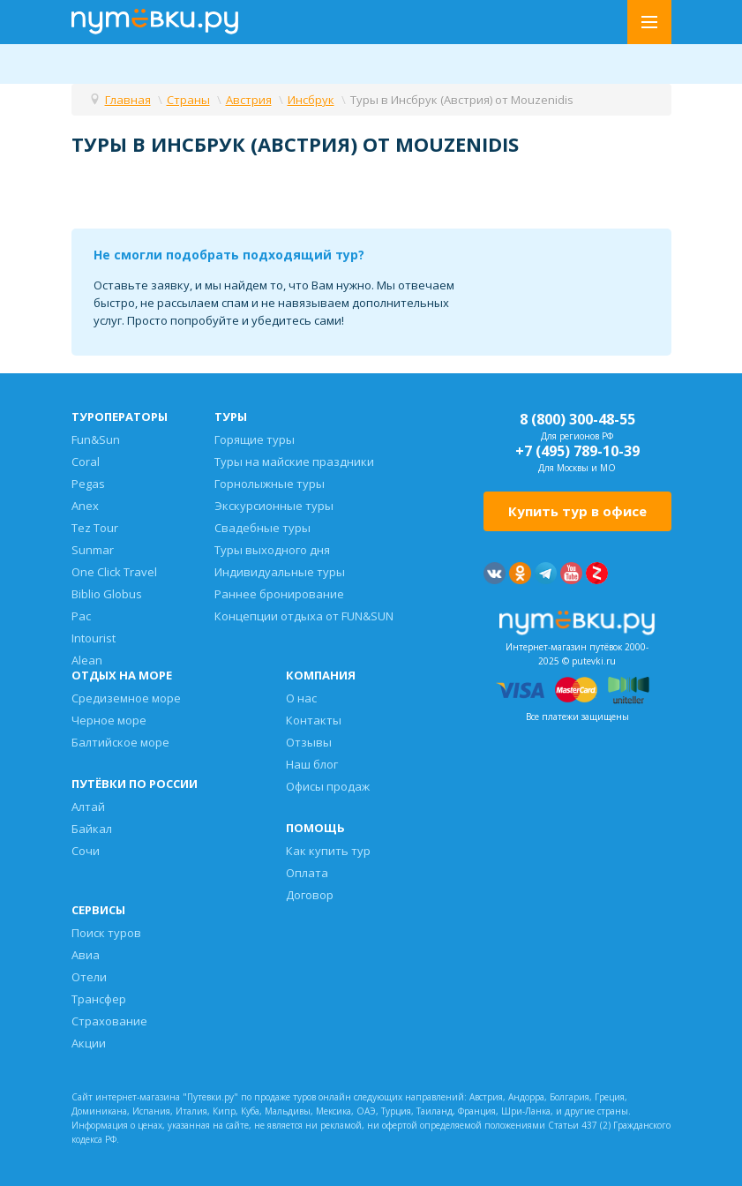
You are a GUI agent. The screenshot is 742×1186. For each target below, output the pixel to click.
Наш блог (312, 764)
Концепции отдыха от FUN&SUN (303, 616)
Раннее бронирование (279, 594)
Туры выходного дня (272, 550)
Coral (85, 461)
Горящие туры (254, 439)
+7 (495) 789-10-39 (577, 451)
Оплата (307, 873)
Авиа (85, 955)
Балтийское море (120, 742)
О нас (301, 698)
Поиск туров (106, 933)
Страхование (109, 1021)
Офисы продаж (328, 786)
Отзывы (309, 742)
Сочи (85, 851)
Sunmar (92, 550)
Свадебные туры (262, 528)
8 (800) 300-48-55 (577, 419)
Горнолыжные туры (269, 484)
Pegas (88, 484)
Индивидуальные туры (279, 572)
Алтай (88, 806)
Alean (86, 660)
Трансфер (98, 999)
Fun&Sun (95, 439)
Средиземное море (126, 698)
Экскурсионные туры (274, 506)
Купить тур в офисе (577, 511)
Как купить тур (328, 851)
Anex (85, 506)
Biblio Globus (106, 594)
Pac (81, 616)
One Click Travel (114, 572)
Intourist (93, 638)
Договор (310, 895)
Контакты (313, 720)
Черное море (108, 720)
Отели (89, 977)
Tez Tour (94, 528)
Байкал (91, 829)
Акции (88, 1043)
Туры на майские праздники (294, 461)
